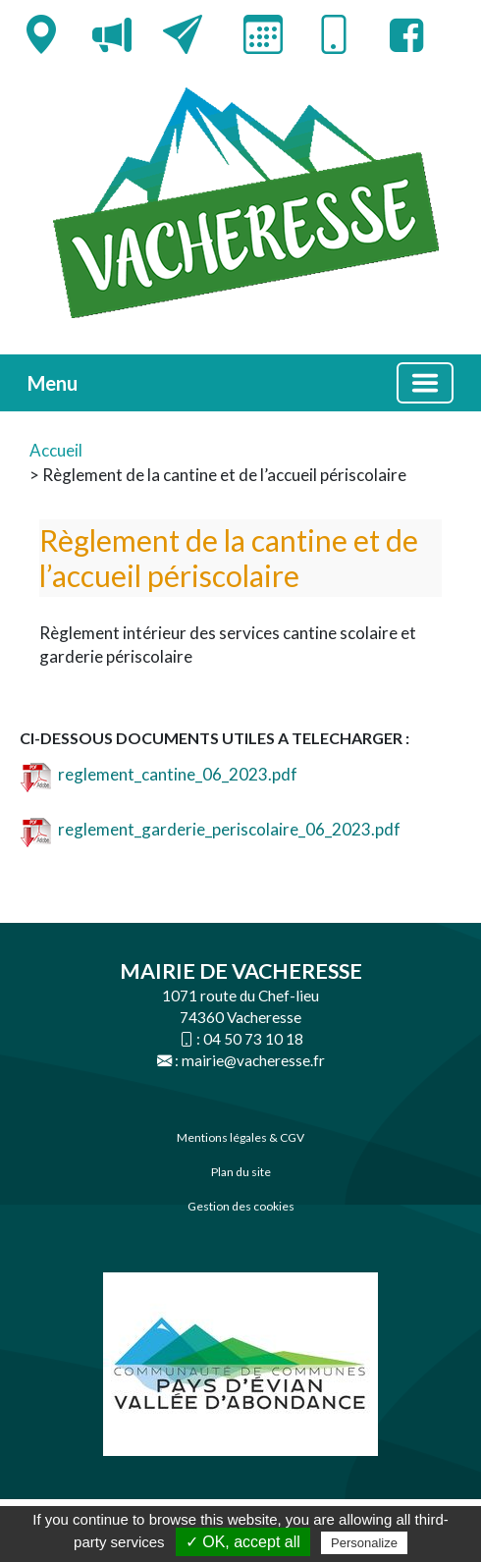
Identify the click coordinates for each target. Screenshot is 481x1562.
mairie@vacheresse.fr (253, 1060)
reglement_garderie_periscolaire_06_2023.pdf (211, 829)
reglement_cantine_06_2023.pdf (159, 774)
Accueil (55, 450)
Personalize (364, 1542)
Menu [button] (52, 383)
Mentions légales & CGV (240, 1137)
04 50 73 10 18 (253, 1039)
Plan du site (241, 1171)
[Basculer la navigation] (425, 383)
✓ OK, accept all (243, 1542)
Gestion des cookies (240, 1206)
